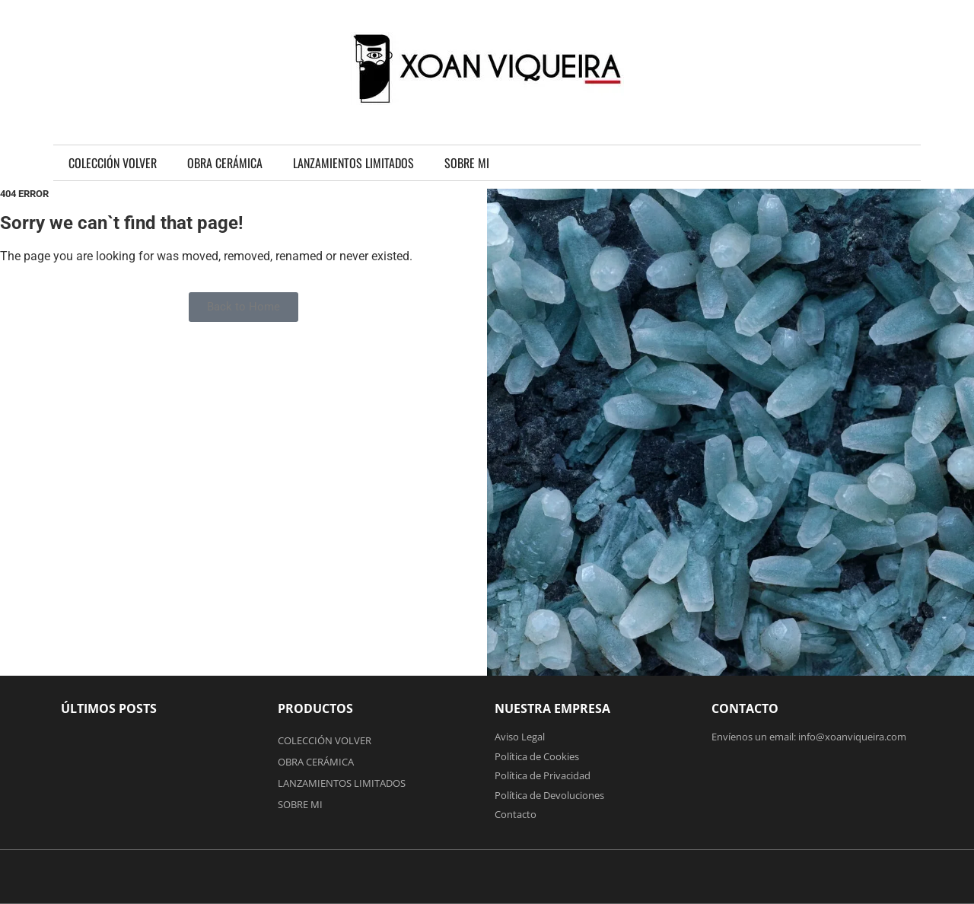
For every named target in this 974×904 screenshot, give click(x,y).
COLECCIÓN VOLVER (112, 163)
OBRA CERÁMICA (225, 163)
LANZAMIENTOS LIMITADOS (353, 163)
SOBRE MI (466, 163)
